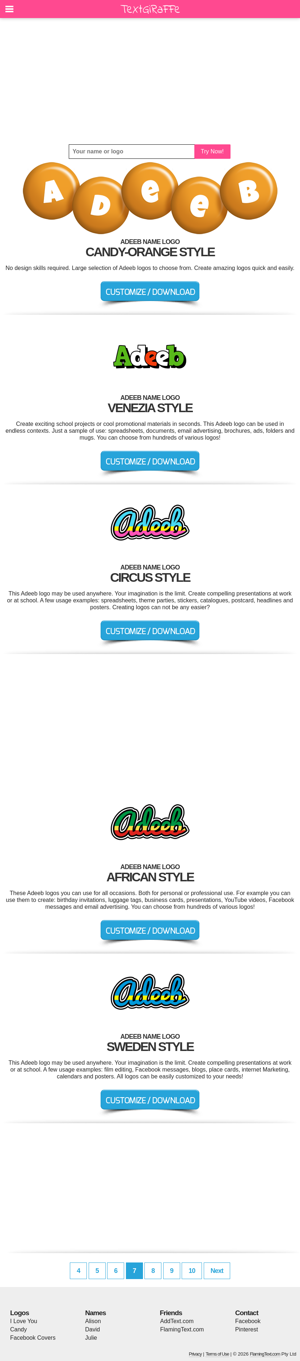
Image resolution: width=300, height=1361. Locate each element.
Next (217, 1270)
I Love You (23, 1321)
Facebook (248, 1321)
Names (95, 1313)
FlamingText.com (182, 1329)
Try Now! (212, 151)
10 (192, 1270)
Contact (246, 1313)
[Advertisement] (150, 81)
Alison (93, 1321)
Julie (91, 1338)
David (92, 1329)
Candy (18, 1329)
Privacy (195, 1354)
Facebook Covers (32, 1338)
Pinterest (246, 1329)
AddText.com (177, 1321)
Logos (19, 1313)
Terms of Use (217, 1354)
